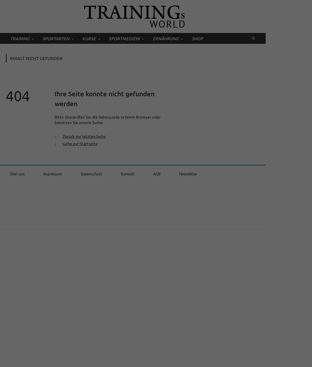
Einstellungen (105, 296)
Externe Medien (199, 306)
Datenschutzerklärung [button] (159, 360)
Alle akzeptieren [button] (156, 323)
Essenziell (106, 306)
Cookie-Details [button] (134, 360)
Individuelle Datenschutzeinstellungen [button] (156, 350)
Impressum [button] (180, 360)
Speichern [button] (156, 337)
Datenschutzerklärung (132, 291)
